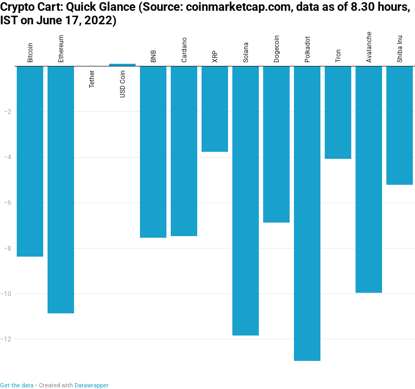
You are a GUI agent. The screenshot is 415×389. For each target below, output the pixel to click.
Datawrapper (92, 385)
